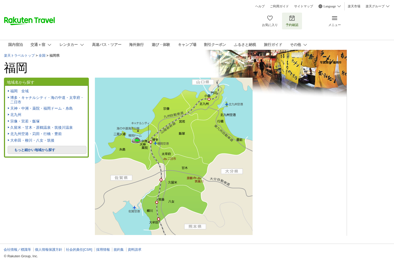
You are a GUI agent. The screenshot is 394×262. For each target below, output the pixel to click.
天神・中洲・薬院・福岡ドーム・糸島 (41, 108)
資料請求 (134, 250)
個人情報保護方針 (48, 250)
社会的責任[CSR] (79, 250)
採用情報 (103, 250)
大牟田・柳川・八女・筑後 (32, 140)
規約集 (119, 250)
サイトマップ (303, 6)
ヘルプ (260, 6)
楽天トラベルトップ (19, 55)
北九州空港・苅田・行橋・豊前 (36, 134)
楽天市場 (354, 6)
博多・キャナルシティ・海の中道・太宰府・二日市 (47, 99)
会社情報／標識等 (17, 250)
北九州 (15, 115)
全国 (42, 55)
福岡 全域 (19, 91)
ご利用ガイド (279, 6)
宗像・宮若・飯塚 (25, 121)
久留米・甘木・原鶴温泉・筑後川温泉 (41, 127)
